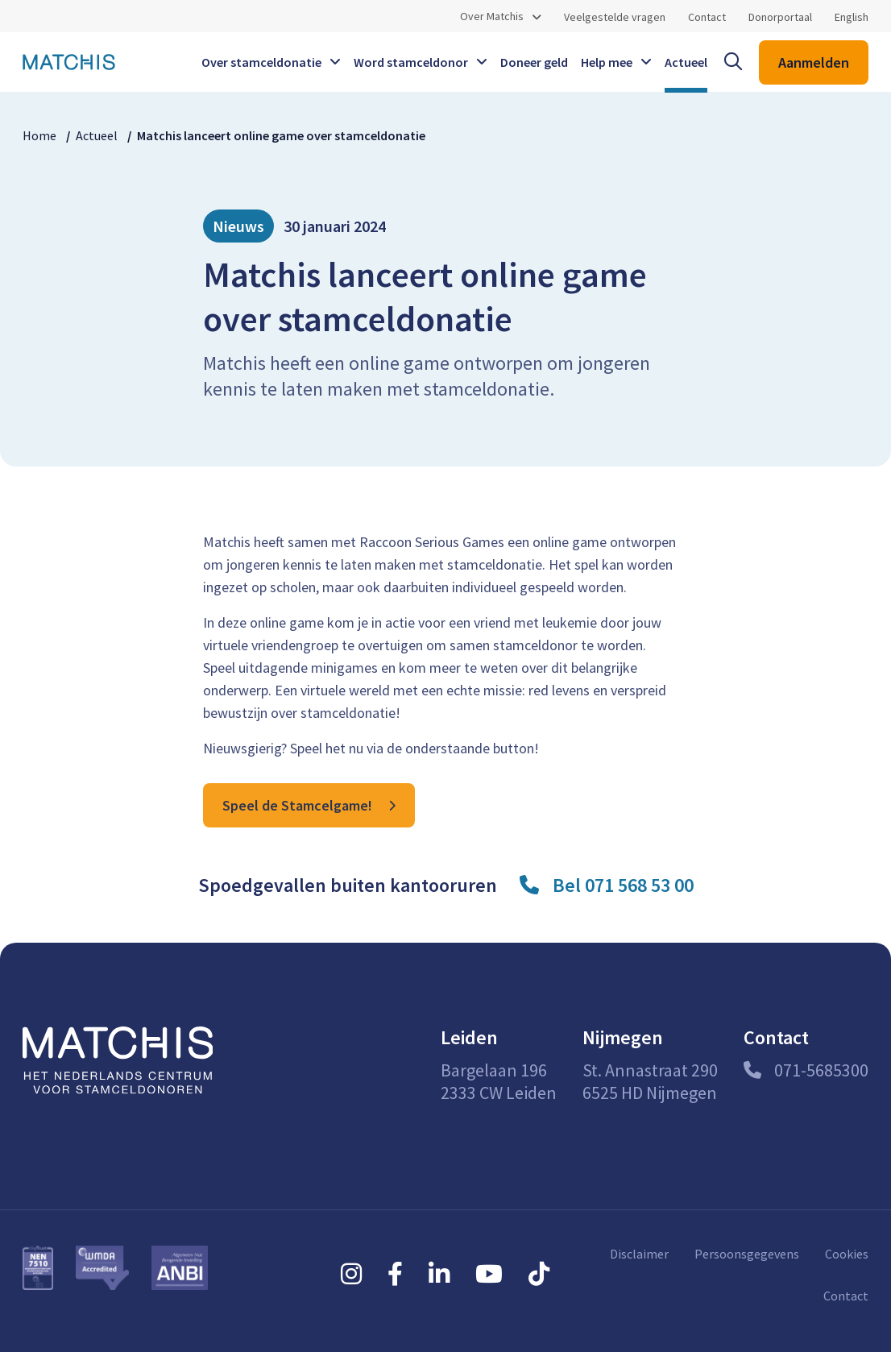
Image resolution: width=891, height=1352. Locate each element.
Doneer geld (534, 62)
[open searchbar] (733, 62)
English (851, 17)
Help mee (606, 62)
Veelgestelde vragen (614, 17)
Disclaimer (639, 1254)
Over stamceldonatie (261, 62)
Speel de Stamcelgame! (297, 805)
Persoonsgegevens (746, 1254)
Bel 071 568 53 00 (623, 885)
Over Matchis (492, 16)
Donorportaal (780, 17)
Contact (707, 17)
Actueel (686, 62)
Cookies (846, 1254)
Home (39, 135)
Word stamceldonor (411, 62)
